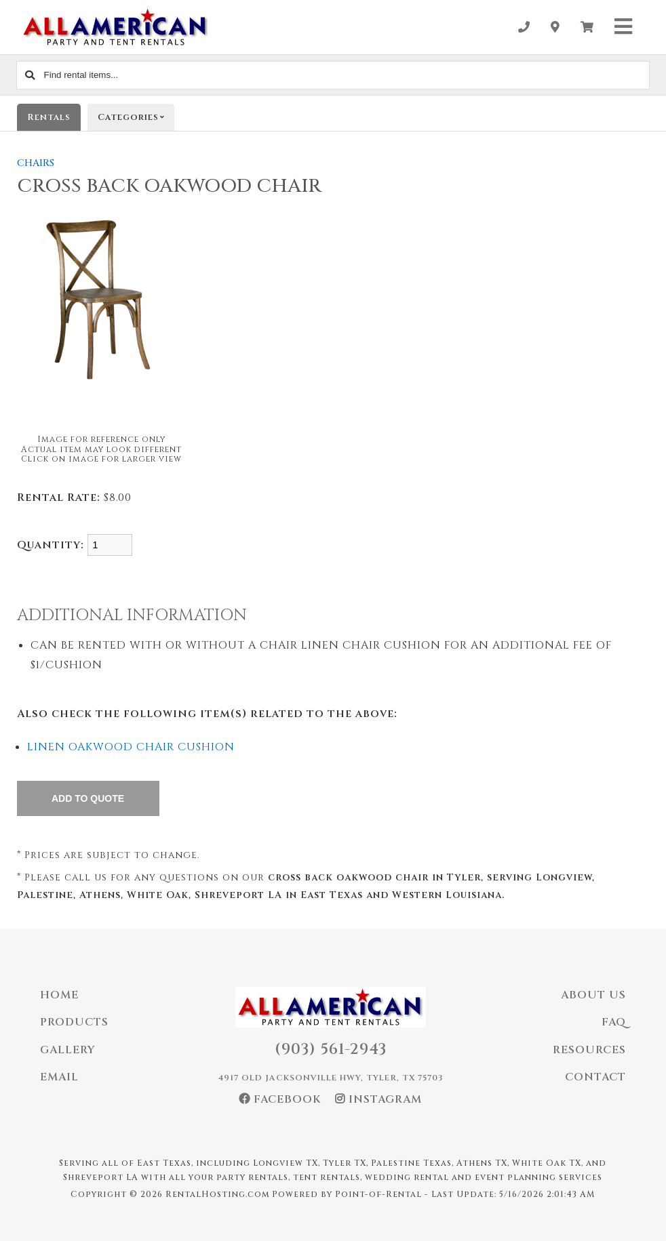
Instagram (378, 1099)
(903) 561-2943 (331, 1049)
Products (74, 1022)
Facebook (280, 1099)
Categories (136, 117)
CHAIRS (35, 163)
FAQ (614, 1022)
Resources (589, 1049)
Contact (595, 1077)
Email (59, 1077)
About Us (593, 995)
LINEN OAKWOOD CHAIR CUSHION (131, 746)
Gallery (68, 1049)
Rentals (49, 117)
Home (59, 995)
